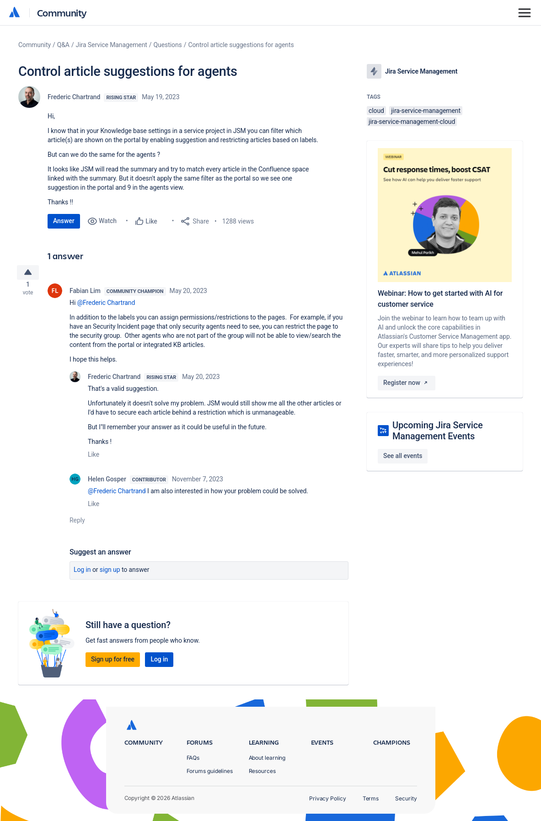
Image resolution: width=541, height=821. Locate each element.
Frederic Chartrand (74, 97)
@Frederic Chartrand (106, 306)
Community (62, 12)
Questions (168, 44)
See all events (402, 455)
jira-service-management (426, 110)
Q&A (63, 44)
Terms (371, 798)
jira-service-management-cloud (412, 121)
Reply (77, 524)
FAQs (193, 757)
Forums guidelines (210, 771)
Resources (262, 771)
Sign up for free (112, 662)
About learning (267, 757)
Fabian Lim (85, 294)
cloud (376, 110)
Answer (64, 220)
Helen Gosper (107, 482)
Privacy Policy (327, 798)
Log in (82, 573)
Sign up (110, 573)
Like (93, 458)
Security (406, 798)
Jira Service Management (111, 44)
